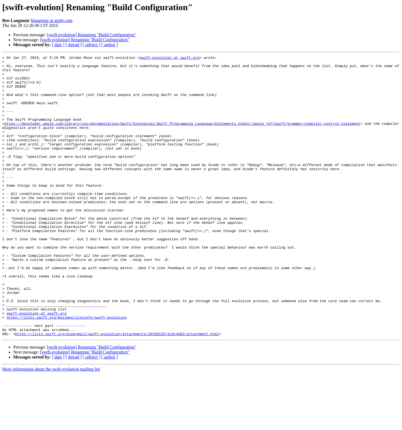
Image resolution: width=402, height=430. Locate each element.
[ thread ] (73, 44)
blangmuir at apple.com (52, 20)
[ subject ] (91, 44)
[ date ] (58, 44)
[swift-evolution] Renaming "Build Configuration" (91, 34)
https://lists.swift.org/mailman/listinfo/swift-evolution (67, 370)
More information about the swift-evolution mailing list (51, 425)
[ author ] (109, 44)
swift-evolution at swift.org (169, 58)
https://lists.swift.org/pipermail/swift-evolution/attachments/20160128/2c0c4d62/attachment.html (117, 389)
